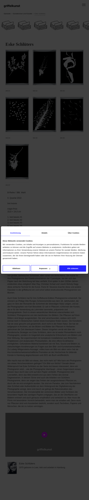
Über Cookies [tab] (73, 233)
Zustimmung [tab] (15, 233)
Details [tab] (44, 233)
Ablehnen (16, 268)
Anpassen (44, 268)
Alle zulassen (72, 268)
